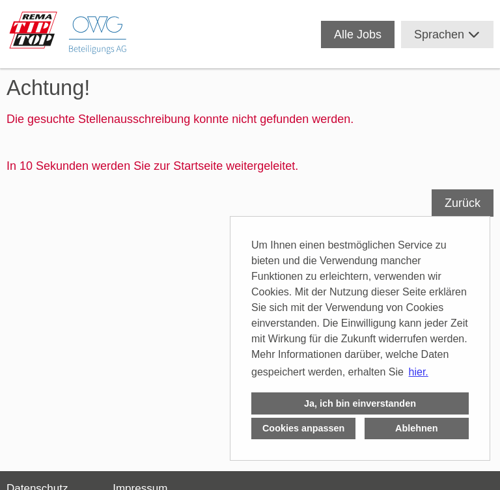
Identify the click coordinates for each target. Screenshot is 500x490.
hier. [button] (418, 371)
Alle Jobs (358, 34)
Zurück (462, 203)
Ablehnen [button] (416, 428)
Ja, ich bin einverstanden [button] (360, 403)
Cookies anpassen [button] (303, 428)
